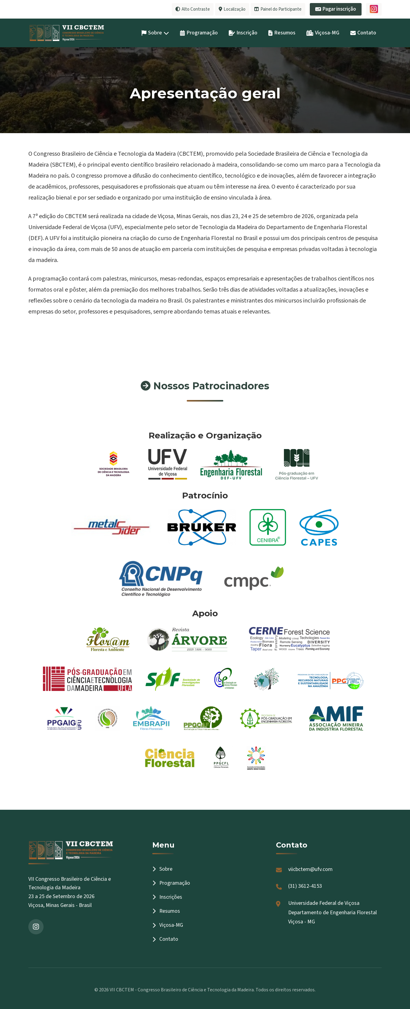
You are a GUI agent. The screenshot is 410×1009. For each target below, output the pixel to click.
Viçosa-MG (322, 32)
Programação (199, 32)
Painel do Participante (277, 9)
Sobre (155, 32)
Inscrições (167, 897)
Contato (363, 32)
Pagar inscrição (335, 9)
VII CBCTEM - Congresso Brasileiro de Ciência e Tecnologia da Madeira (182, 989)
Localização (230, 9)
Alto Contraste (189, 9)
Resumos (281, 32)
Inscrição (243, 32)
